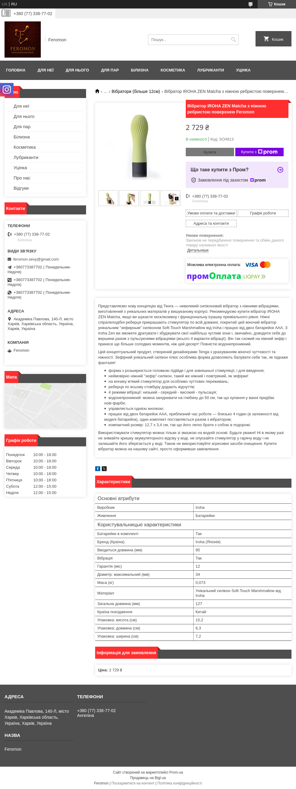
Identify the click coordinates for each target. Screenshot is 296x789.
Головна (15, 70)
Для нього (77, 70)
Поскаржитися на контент (132, 783)
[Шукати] (233, 39)
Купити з (259, 152)
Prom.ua (176, 772)
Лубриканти (210, 70)
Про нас (22, 177)
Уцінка (243, 70)
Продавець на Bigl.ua (148, 778)
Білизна (139, 70)
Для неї (45, 70)
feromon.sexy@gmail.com (36, 259)
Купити (210, 152)
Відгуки (21, 188)
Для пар (110, 70)
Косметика (173, 70)
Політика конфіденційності (179, 783)
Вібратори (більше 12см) (136, 91)
